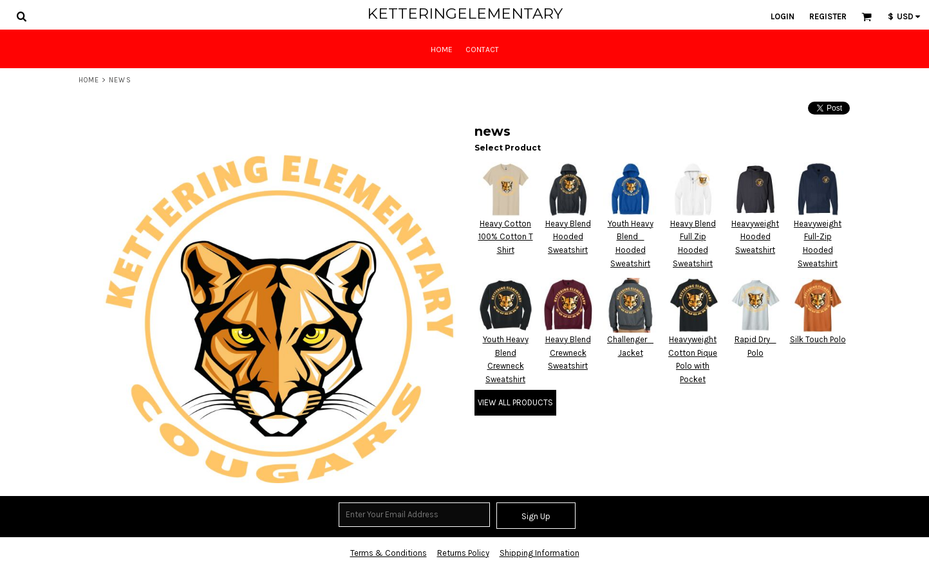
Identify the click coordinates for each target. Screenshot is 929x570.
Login (782, 16)
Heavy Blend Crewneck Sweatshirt (568, 353)
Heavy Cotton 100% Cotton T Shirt (505, 237)
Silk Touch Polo (818, 339)
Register (828, 16)
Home (89, 80)
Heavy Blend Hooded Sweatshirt (568, 237)
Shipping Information (539, 553)
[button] (21, 16)
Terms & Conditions (388, 553)
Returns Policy (463, 553)
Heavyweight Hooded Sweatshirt (755, 237)
